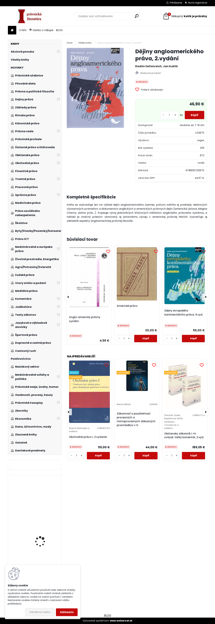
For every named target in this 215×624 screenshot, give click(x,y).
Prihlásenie (176, 2)
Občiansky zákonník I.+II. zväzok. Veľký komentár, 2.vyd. (184, 435)
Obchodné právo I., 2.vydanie (88, 437)
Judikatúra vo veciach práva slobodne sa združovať (43, 534)
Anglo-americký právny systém (84, 319)
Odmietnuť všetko (39, 612)
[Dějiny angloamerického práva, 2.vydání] (95, 88)
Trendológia (37, 494)
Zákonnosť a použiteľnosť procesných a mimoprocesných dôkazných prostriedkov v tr (136, 419)
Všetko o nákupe (41, 30)
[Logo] (31, 16)
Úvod (69, 42)
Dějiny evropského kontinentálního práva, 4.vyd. (183, 312)
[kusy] (168, 115)
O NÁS (23, 30)
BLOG (59, 30)
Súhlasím (67, 612)
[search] (137, 16)
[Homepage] (12, 30)
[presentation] (68, 297)
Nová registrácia (197, 2)
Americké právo (127, 306)
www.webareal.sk (121, 620)
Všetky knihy (85, 42)
